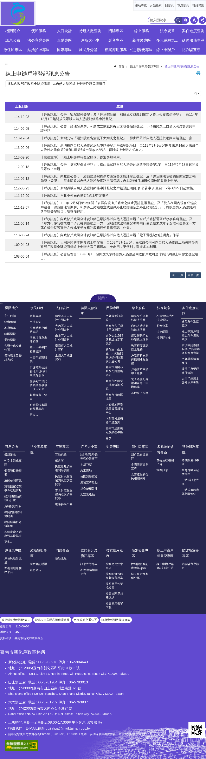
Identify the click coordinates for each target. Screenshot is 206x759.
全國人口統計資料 (63, 357)
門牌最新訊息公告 (114, 317)
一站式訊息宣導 (190, 482)
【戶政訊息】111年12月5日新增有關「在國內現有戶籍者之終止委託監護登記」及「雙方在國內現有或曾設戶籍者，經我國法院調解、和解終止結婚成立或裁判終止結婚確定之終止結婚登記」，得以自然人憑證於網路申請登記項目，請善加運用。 (118, 207)
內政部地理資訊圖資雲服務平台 (114, 408)
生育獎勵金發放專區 (190, 472)
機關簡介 (11, 308)
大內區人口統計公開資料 (63, 327)
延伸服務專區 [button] (193, 40)
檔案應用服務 (114, 553)
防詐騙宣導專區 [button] (193, 50)
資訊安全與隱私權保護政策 (52, 619)
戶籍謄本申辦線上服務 (139, 371)
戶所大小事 (89, 446)
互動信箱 (61, 454)
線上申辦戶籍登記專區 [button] (168, 50)
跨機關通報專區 (190, 462)
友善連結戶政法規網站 (165, 317)
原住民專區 (13, 550)
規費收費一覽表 (38, 397)
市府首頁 (183, 5)
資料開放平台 (13, 506)
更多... (34, 414)
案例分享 (162, 325)
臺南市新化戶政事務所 (18, 13)
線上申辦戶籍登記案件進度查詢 (190, 335)
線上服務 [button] (141, 31)
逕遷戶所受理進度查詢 (190, 370)
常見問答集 (163, 337)
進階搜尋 (185, 20)
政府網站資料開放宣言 (16, 619)
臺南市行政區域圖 (114, 396)
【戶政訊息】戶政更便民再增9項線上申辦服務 (74, 195)
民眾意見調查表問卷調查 (63, 468)
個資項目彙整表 (13, 472)
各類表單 (35, 316)
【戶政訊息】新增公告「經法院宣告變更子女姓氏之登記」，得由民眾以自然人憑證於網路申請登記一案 (116, 138)
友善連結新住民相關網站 (139, 476)
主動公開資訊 (13, 480)
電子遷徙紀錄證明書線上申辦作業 (139, 383)
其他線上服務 (139, 393)
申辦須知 (35, 321)
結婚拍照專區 (38, 553)
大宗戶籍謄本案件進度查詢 (190, 380)
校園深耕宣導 (89, 476)
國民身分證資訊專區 (89, 553)
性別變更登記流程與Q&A (139, 566)
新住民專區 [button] (141, 40)
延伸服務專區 (190, 449)
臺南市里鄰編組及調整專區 (114, 430)
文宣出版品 (87, 494)
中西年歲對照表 (38, 359)
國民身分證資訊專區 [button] (90, 50)
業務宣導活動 (89, 482)
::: (134, 2)
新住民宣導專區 (139, 456)
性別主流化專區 (13, 462)
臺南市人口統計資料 (63, 347)
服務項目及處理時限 (38, 339)
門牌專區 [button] (115, 31)
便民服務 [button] (38, 31)
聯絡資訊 (198, 5)
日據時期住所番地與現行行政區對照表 (38, 371)
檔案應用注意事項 (114, 566)
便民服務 (37, 308)
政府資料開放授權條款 (115, 619)
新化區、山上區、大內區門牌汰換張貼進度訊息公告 (114, 355)
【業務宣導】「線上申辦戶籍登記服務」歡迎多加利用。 (81, 157)
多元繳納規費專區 (165, 449)
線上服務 (138, 308)
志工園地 (86, 470)
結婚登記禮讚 (38, 564)
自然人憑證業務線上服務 (139, 327)
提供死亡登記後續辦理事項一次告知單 (38, 385)
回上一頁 (177, 275)
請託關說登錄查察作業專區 (89, 456)
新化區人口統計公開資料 (63, 317)
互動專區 (62, 446)
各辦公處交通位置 (13, 347)
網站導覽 (141, 5)
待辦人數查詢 (90, 31)
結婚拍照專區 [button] (38, 50)
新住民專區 (140, 446)
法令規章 (163, 308)
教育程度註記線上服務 (139, 347)
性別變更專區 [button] (141, 50)
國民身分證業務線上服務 (139, 317)
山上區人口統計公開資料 (63, 337)
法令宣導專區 (38, 40)
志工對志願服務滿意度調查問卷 (63, 494)
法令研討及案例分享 (139, 575)
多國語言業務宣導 (139, 466)
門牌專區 (113, 308)
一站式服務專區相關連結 (190, 491)
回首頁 (169, 5)
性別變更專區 (140, 553)
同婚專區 (62, 550)
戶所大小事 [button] (90, 40)
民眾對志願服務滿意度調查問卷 (63, 480)
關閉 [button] (101, 298)
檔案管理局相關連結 (114, 595)
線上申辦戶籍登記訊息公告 (182, 66)
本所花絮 (86, 464)
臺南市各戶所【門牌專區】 (114, 327)
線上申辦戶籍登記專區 (144, 66)
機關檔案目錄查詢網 (13, 524)
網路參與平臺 (63, 504)
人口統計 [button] (64, 31)
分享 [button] (202, 20)
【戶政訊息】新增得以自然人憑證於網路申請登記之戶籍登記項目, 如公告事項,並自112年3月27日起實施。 (118, 188)
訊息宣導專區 (89, 564)
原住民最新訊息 (13, 560)
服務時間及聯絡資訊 (38, 329)
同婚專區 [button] (64, 50)
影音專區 (115, 40)
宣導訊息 (162, 470)
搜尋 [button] (178, 20)
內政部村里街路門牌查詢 (114, 420)
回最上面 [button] (193, 275)
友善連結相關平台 (165, 462)
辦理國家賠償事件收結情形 (13, 488)
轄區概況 (10, 333)
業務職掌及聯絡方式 (13, 357)
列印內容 (198, 73)
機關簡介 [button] (12, 31)
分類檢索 (156, 5)
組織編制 (10, 321)
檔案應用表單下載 (114, 605)
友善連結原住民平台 (13, 570)
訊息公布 (11, 446)
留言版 (59, 460)
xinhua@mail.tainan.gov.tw (69, 728)
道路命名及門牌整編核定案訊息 (114, 339)
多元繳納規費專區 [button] (168, 40)
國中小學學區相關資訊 (38, 349)
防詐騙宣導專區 (190, 553)
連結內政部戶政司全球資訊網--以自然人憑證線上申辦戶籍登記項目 (56, 83)
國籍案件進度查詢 (190, 323)
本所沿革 (10, 327)
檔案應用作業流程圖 (114, 585)
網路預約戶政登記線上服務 (139, 337)
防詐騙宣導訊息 (190, 566)
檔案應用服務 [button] (116, 50)
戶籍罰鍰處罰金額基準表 (38, 406)
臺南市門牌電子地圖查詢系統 (114, 384)
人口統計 (62, 308)
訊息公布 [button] (12, 40)
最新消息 (10, 454)
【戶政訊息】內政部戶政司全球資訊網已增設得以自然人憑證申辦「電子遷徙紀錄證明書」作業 (109, 235)
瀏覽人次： (7, 632)
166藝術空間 (88, 488)
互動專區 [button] (64, 40)
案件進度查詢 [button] (193, 31)
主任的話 (10, 316)
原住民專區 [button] (13, 50)
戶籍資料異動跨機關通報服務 (139, 359)
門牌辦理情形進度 (190, 360)
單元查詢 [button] (197, 93)
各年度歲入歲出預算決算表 (13, 533)
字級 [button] (194, 20)
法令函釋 (162, 331)
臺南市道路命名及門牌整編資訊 (114, 371)
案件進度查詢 (190, 310)
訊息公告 (35, 570)
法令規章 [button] (167, 31)
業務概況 (10, 339)
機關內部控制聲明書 (13, 514)
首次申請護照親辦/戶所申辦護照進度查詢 (191, 349)
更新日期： (7, 626)
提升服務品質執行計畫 (13, 498)
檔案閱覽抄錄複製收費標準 (114, 575)
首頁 (121, 66)
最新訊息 (61, 558)
